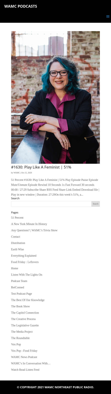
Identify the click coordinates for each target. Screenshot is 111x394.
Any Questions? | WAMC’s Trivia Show (34, 230)
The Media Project (22, 331)
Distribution (18, 243)
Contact (15, 236)
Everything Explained (23, 255)
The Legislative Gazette (25, 325)
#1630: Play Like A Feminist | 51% (41, 167)
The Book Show (20, 306)
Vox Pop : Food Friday (24, 350)
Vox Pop (16, 344)
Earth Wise (17, 249)
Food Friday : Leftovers (25, 262)
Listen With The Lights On (26, 274)
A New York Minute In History (29, 224)
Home (14, 268)
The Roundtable (20, 338)
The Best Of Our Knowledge (28, 300)
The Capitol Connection (25, 312)
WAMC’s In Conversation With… (31, 363)
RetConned (17, 287)
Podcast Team (19, 281)
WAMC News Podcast (24, 357)
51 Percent (17, 217)
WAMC (17, 173)
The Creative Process (23, 319)
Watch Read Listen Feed (25, 369)
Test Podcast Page (21, 293)
